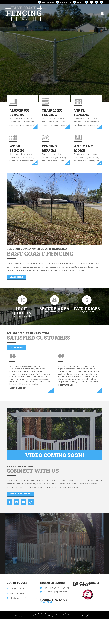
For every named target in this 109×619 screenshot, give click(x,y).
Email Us (80, 2)
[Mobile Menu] (102, 13)
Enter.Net (91, 616)
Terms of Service (79, 614)
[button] (16, 277)
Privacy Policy (63, 614)
